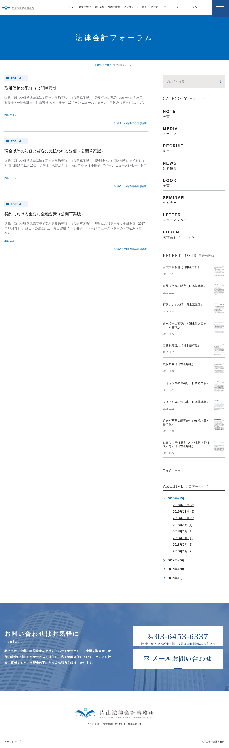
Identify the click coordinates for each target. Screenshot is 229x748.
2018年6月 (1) (182, 531)
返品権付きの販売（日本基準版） (184, 286)
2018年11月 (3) (183, 511)
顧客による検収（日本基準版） (183, 304)
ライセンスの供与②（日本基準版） (186, 383)
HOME (71, 7)
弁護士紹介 (85, 7)
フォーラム (191, 7)
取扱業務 (99, 7)
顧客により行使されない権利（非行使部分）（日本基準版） (186, 444)
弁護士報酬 (114, 7)
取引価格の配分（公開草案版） (32, 88)
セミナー (155, 7)
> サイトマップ (12, 741)
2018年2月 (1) (182, 544)
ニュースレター (172, 7)
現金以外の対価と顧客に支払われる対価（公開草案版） (54, 151)
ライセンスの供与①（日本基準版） (186, 402)
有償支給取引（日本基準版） (182, 267)
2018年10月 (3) (183, 518)
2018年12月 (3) (183, 505)
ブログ (108, 65)
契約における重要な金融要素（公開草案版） (44, 214)
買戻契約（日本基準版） (179, 364)
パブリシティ (131, 7)
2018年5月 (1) (182, 538)
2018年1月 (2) (182, 551)
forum (16, 78)
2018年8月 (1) (182, 525)
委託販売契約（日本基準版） (182, 345)
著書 (144, 7)
